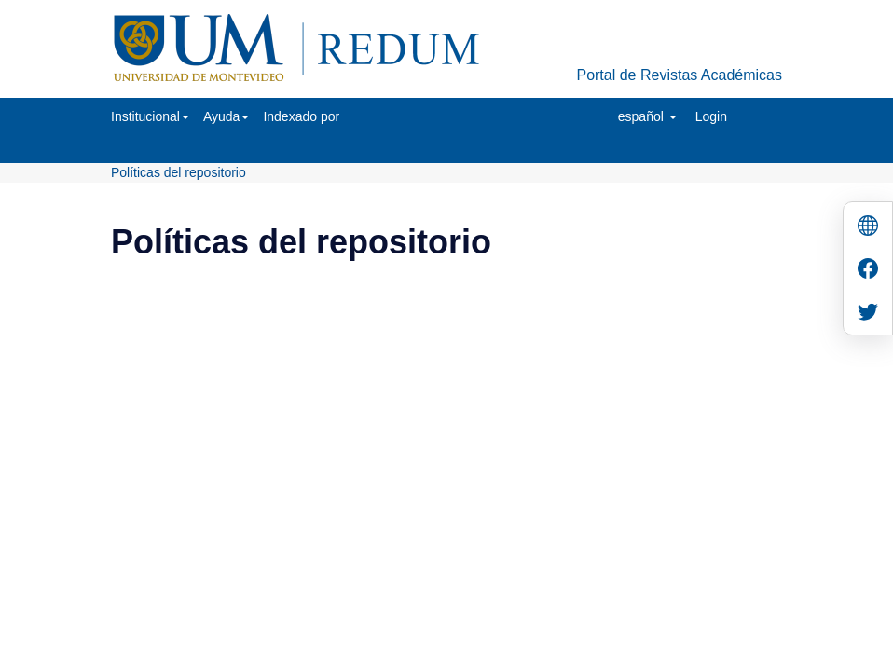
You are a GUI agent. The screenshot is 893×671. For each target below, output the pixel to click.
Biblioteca (546, 324)
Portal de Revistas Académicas (679, 75)
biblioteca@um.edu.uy (608, 351)
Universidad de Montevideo (407, 324)
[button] (150, 116)
